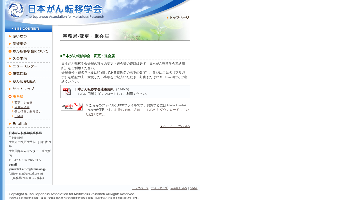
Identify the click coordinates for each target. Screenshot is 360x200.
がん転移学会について (28, 51)
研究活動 (28, 74)
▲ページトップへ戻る (175, 126)
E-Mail (18, 116)
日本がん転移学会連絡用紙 (94, 89)
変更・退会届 (23, 102)
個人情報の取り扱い (28, 111)
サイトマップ (159, 188)
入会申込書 (22, 107)
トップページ (140, 188)
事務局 (28, 96)
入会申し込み (178, 188)
